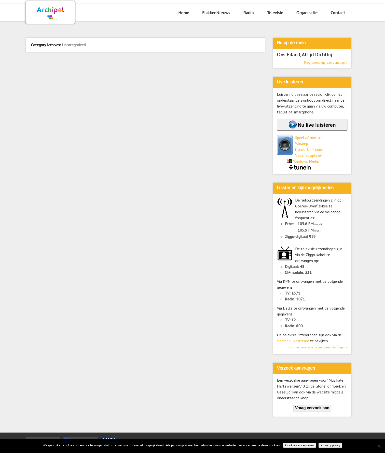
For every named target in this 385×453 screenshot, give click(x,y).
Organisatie (306, 13)
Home (183, 13)
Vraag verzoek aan (312, 408)
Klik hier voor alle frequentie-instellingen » (318, 347)
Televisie (275, 13)
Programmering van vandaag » (325, 62)
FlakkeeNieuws (216, 13)
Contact (338, 13)
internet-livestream (293, 340)
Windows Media (306, 161)
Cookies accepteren (299, 445)
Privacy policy (330, 445)
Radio (248, 13)
